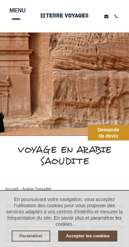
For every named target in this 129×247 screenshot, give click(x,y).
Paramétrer (31, 235)
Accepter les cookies (87, 235)
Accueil (12, 189)
